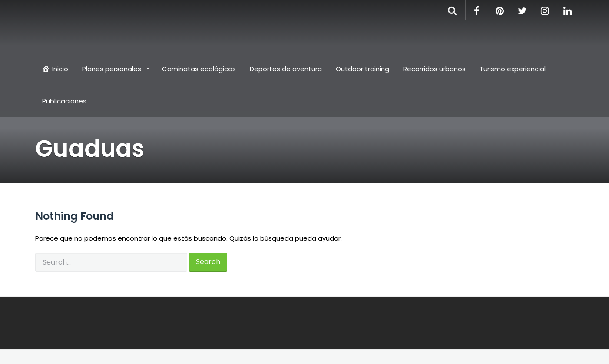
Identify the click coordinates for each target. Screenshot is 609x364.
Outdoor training (362, 68)
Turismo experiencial (513, 68)
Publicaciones (64, 101)
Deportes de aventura (286, 68)
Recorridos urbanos (434, 68)
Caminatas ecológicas (199, 68)
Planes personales (112, 68)
